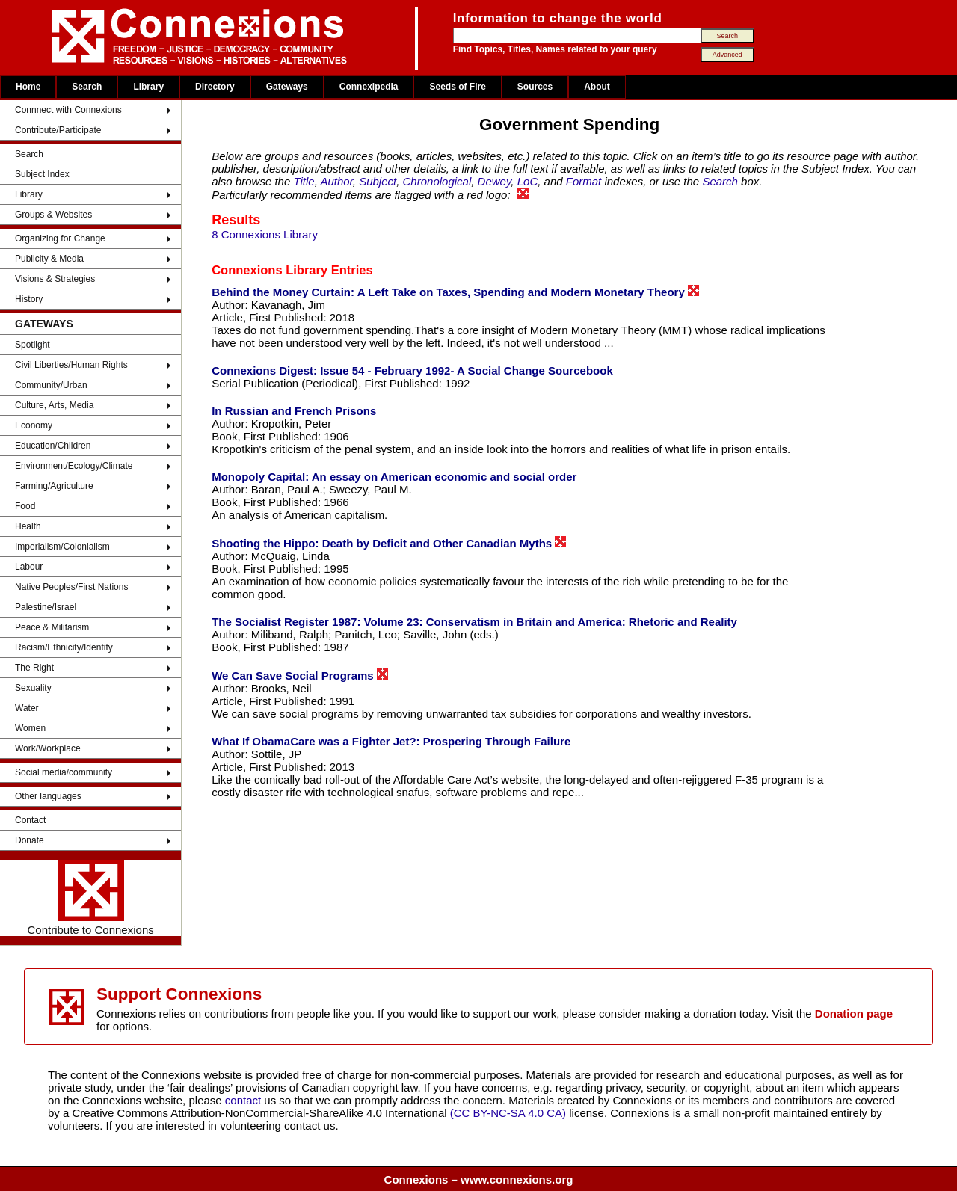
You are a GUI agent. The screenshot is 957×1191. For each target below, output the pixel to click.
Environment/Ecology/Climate (73, 466)
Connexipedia (369, 86)
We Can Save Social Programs (300, 675)
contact (245, 1100)
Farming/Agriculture (54, 486)
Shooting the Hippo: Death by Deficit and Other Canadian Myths (389, 543)
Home (28, 86)
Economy (33, 425)
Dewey (494, 181)
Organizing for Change (60, 238)
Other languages (48, 796)
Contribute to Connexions (90, 898)
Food (25, 506)
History (29, 299)
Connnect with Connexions (68, 110)
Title (303, 181)
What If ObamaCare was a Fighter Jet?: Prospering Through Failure (391, 741)
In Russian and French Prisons (294, 410)
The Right (34, 667)
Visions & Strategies (55, 279)
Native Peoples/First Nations (71, 587)
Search (87, 86)
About (597, 86)
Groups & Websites (53, 214)
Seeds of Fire (457, 86)
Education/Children (52, 445)
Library (148, 86)
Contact (30, 820)
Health (28, 526)
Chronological (437, 181)
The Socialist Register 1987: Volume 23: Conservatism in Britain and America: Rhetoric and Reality (474, 621)
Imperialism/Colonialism (62, 546)
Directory (215, 86)
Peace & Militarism (52, 627)
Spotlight (32, 344)
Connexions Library (269, 270)
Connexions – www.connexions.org (478, 1179)
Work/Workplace (48, 748)
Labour (29, 566)
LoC (527, 181)
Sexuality (33, 688)
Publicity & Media (49, 258)
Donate (29, 840)
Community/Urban (51, 385)
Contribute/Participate (58, 130)
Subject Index (42, 174)
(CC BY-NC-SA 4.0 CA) (508, 1113)
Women (30, 728)
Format (584, 181)
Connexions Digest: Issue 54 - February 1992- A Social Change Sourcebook (412, 370)
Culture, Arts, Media (54, 405)
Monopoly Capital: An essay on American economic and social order (394, 476)
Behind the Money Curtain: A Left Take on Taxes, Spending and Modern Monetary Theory (455, 291)
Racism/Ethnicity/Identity (64, 647)
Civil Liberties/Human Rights (71, 365)
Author (336, 181)
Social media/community (63, 772)
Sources (535, 86)
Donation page (854, 1013)
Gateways (287, 86)
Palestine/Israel (45, 607)
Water (27, 708)
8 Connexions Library (265, 234)
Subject (377, 181)
